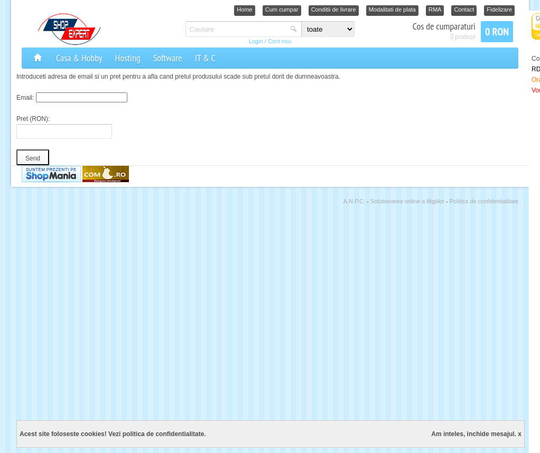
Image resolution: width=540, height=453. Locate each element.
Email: (25, 97)
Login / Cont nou (270, 41)
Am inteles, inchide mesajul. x (476, 434)
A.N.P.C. (355, 201)
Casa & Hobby (79, 58)
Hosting (128, 58)
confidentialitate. (180, 434)
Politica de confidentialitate (484, 201)
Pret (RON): (33, 118)
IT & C (204, 58)
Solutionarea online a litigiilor (408, 201)
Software (167, 58)
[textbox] (236, 29)
